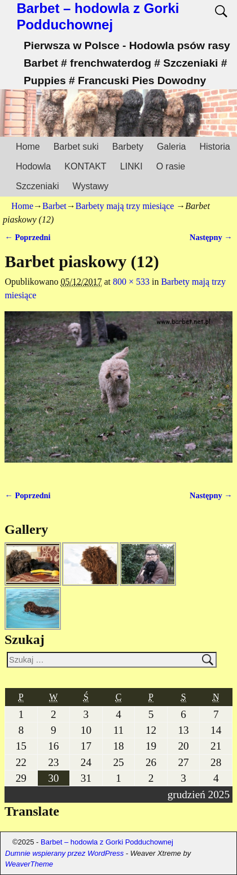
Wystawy (90, 186)
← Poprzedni (27, 237)
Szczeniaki (37, 186)
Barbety (127, 146)
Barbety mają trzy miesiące (125, 206)
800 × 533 (131, 281)
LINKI (131, 166)
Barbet (54, 206)
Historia (214, 146)
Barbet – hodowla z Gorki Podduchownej (97, 16)
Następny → (211, 237)
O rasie (171, 166)
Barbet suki (76, 146)
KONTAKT (85, 166)
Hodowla (33, 166)
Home (28, 146)
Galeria (171, 146)
